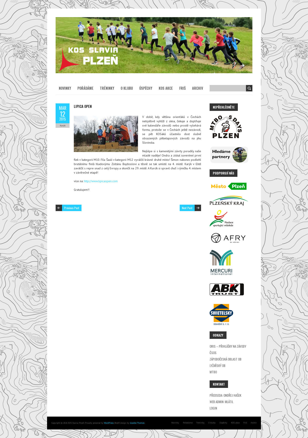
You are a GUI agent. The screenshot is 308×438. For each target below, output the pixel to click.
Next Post (187, 208)
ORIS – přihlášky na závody (228, 346)
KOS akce (166, 88)
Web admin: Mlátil (221, 401)
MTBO (213, 371)
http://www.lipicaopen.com (101, 181)
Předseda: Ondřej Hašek (225, 395)
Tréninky (107, 88)
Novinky (65, 88)
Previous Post (71, 208)
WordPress (108, 423)
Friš (182, 88)
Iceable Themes (137, 423)
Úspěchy (145, 88)
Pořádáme (85, 88)
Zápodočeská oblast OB (225, 359)
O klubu (127, 88)
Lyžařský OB (217, 365)
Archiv (197, 88)
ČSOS (213, 352)
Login (213, 408)
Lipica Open (83, 106)
